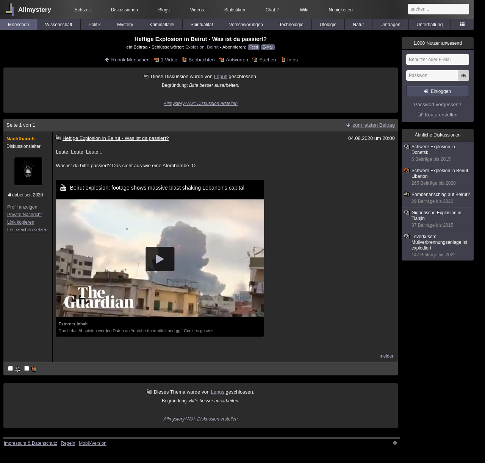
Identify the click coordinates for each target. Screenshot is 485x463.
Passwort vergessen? (437, 104)
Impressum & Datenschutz (30, 443)
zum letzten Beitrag (374, 125)
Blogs (164, 10)
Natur (358, 24)
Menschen (18, 24)
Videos (197, 10)
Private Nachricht (24, 214)
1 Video (169, 60)
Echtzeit (83, 10)
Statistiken (234, 10)
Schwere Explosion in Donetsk (438, 153)
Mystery (125, 24)
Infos (292, 60)
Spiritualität (202, 24)
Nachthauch (20, 138)
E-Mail (268, 47)
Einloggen (441, 91)
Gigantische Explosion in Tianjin (438, 219)
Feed (253, 47)
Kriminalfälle (161, 24)
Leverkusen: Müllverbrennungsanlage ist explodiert (438, 246)
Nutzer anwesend (437, 43)
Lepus (220, 76)
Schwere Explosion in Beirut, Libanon (438, 177)
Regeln (68, 443)
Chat (272, 10)
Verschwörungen (246, 24)
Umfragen (390, 24)
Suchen (267, 60)
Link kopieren (20, 222)
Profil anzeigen (22, 207)
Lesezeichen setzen (27, 229)
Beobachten (201, 60)
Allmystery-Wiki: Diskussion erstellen (201, 103)
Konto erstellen (441, 115)
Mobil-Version (92, 443)
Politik (95, 24)
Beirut (213, 46)
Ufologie (328, 24)
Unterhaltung (430, 24)
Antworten (237, 60)
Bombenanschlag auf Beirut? (438, 198)
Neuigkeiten (341, 10)
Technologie (291, 24)
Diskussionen (124, 10)
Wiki (304, 10)
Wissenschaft (58, 24)
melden (387, 356)
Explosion (195, 46)
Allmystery (34, 9)
